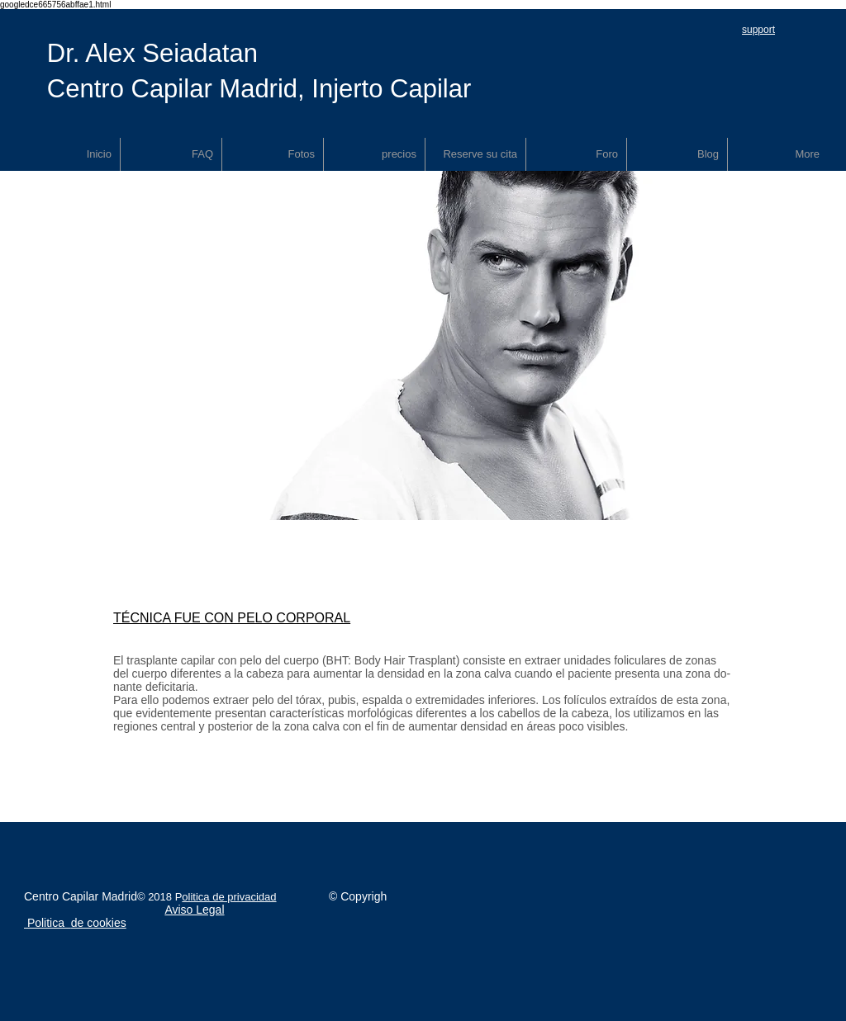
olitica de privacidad (229, 897)
